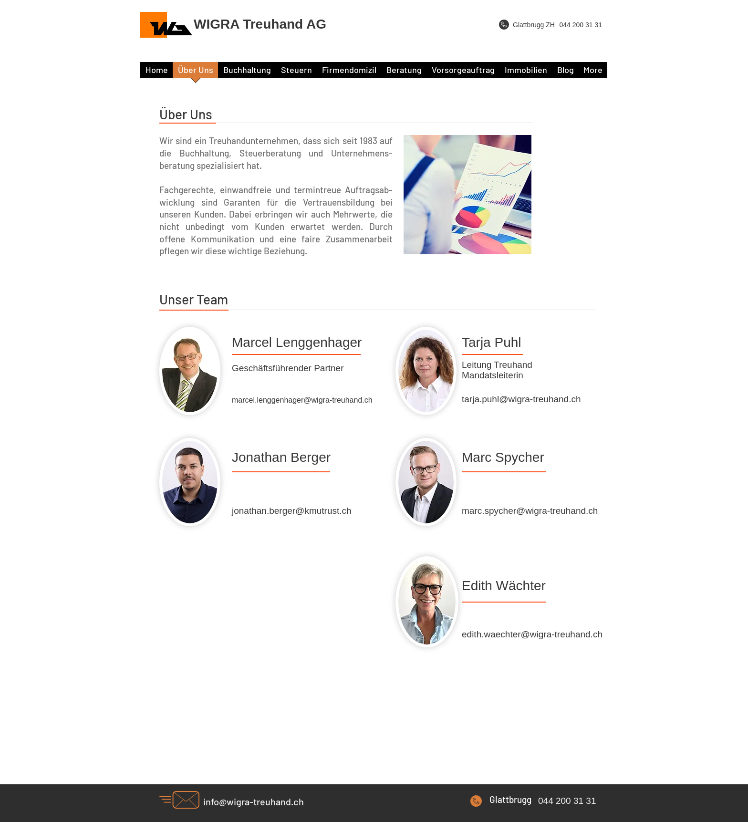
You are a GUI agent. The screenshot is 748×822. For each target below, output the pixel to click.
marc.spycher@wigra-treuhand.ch (530, 511)
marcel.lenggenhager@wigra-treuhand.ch (302, 400)
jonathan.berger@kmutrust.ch (292, 511)
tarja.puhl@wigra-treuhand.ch (521, 399)
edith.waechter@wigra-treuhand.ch (532, 634)
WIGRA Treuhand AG (260, 24)
